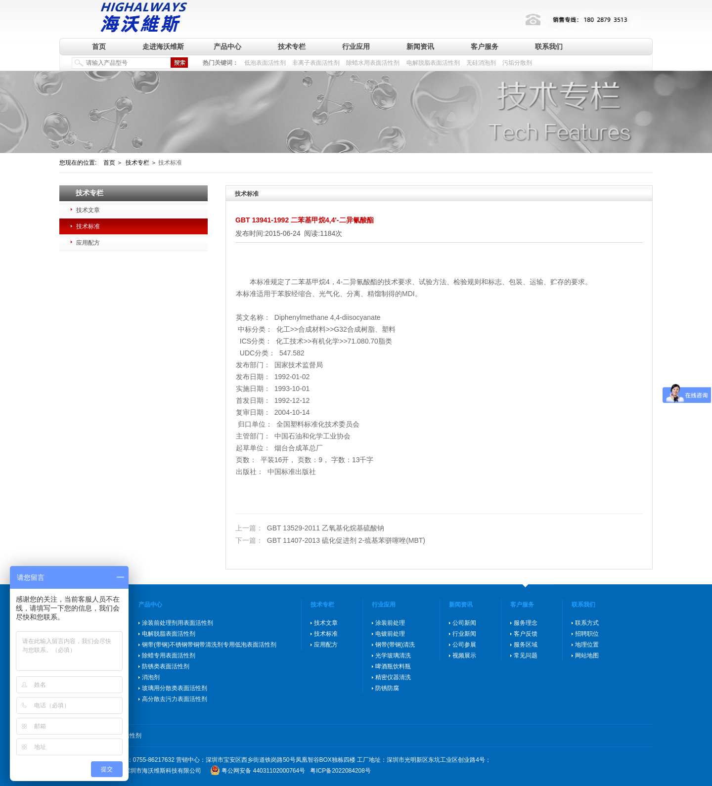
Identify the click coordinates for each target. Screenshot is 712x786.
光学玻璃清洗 (393, 655)
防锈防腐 (387, 688)
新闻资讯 (420, 46)
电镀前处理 (390, 633)
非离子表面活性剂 (316, 62)
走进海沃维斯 (163, 46)
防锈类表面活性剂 (165, 666)
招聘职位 (587, 633)
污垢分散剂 (517, 62)
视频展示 (464, 655)
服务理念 (525, 622)
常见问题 (525, 655)
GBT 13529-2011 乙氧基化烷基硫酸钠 (309, 528)
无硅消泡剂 (481, 62)
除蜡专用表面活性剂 (168, 655)
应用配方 (88, 242)
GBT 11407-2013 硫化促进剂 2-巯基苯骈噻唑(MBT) (330, 540)
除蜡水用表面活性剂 (373, 62)
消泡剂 (151, 677)
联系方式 (587, 622)
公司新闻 (464, 622)
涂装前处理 (390, 622)
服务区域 (525, 644)
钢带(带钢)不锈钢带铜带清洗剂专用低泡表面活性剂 (209, 644)
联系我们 (549, 46)
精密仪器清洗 (393, 677)
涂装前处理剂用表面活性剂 (177, 622)
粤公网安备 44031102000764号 (263, 770)
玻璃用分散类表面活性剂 (174, 688)
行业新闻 (464, 633)
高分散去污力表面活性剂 (174, 699)
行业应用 (356, 46)
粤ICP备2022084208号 (340, 770)
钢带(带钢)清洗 (395, 644)
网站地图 (587, 655)
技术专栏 (292, 46)
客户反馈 (525, 633)
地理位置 (587, 644)
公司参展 (464, 644)
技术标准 (88, 226)
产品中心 (227, 46)
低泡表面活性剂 (265, 62)
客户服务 (484, 46)
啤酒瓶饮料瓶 (393, 666)
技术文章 (88, 210)
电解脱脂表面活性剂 (433, 62)
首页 (99, 46)
